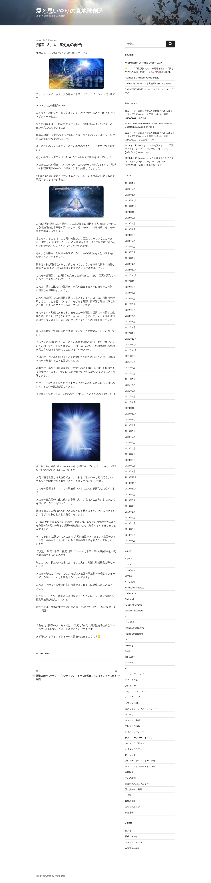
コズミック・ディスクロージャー (141, 709)
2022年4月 (130, 316)
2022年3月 (130, 321)
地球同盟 (129, 772)
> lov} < (128, 559)
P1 (126, 616)
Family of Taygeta (133, 605)
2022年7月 (130, 298)
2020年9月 (130, 425)
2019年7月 (130, 506)
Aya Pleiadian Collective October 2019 (143, 63)
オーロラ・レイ (132, 697)
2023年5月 (130, 241)
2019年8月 (130, 500)
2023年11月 (131, 206)
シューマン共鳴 (132, 720)
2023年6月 (130, 235)
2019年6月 (130, 512)
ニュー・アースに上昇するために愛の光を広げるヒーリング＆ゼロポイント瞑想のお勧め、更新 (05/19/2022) (150, 114)
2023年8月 (130, 223)
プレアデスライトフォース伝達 (140, 760)
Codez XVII (130, 593)
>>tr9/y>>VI (130, 570)
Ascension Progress (134, 587)
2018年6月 (130, 540)
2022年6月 (130, 304)
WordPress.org (132, 848)
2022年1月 (130, 333)
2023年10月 (131, 212)
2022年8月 (130, 292)
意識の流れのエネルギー (137, 783)
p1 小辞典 (129, 622)
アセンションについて (136, 691)
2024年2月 (130, 189)
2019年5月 (130, 517)
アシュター (130, 685)
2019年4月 (130, 523)
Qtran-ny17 (130, 645)
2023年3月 (130, 252)
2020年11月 (131, 414)
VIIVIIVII (129, 662)
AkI (55, 40)
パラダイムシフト (133, 749)
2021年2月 (130, 396)
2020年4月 (130, 454)
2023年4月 (130, 246)
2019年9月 (130, 494)
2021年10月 (131, 350)
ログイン (129, 830)
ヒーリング (130, 755)
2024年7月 (130, 183)
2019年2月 (130, 535)
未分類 (128, 795)
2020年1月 (130, 471)
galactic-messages (134, 610)
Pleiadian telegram (134, 634)
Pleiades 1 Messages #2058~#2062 (142, 77)
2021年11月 (131, 344)
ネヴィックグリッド (134, 743)
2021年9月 (130, 356)
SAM (127, 651)
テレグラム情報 (132, 726)
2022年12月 (131, 269)
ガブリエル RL (132, 703)
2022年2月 (130, 327)
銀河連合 (129, 812)
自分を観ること (132, 807)
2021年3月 (130, 391)
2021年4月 (130, 385)
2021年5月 (130, 379)
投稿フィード (131, 836)
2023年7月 (130, 229)
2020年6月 (130, 442)
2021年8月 (130, 362)
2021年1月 (130, 402)
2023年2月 (130, 258)
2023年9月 (130, 218)
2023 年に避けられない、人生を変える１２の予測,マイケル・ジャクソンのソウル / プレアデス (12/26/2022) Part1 (149, 149)
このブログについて (134, 674)
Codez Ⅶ (129, 599)
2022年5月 (130, 310)
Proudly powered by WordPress (50, 876)
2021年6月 (130, 373)
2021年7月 (130, 367)
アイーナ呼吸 (131, 680)
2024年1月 (130, 195)
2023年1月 (130, 264)
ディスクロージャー (134, 731)
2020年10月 (131, 419)
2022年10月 (131, 281)
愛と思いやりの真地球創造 (69, 11)
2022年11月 (131, 275)
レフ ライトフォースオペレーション (143, 766)
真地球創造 (130, 801)
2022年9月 (130, 287)
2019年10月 (131, 488)
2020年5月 (130, 448)
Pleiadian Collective (134, 628)
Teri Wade (45, 653)
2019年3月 (130, 529)
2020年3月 (130, 460)
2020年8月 (130, 431)
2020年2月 (130, 465)
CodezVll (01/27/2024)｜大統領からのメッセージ (148, 83)
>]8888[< (129, 576)
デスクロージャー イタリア (139, 737)
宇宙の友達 (130, 778)
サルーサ (129, 714)
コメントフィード (133, 842)
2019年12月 (131, 477)
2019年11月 (131, 483)
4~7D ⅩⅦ (130, 582)
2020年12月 (131, 408)
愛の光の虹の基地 (133, 789)
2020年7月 (130, 437)
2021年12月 (131, 339)
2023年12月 (131, 200)
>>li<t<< (129, 564)
